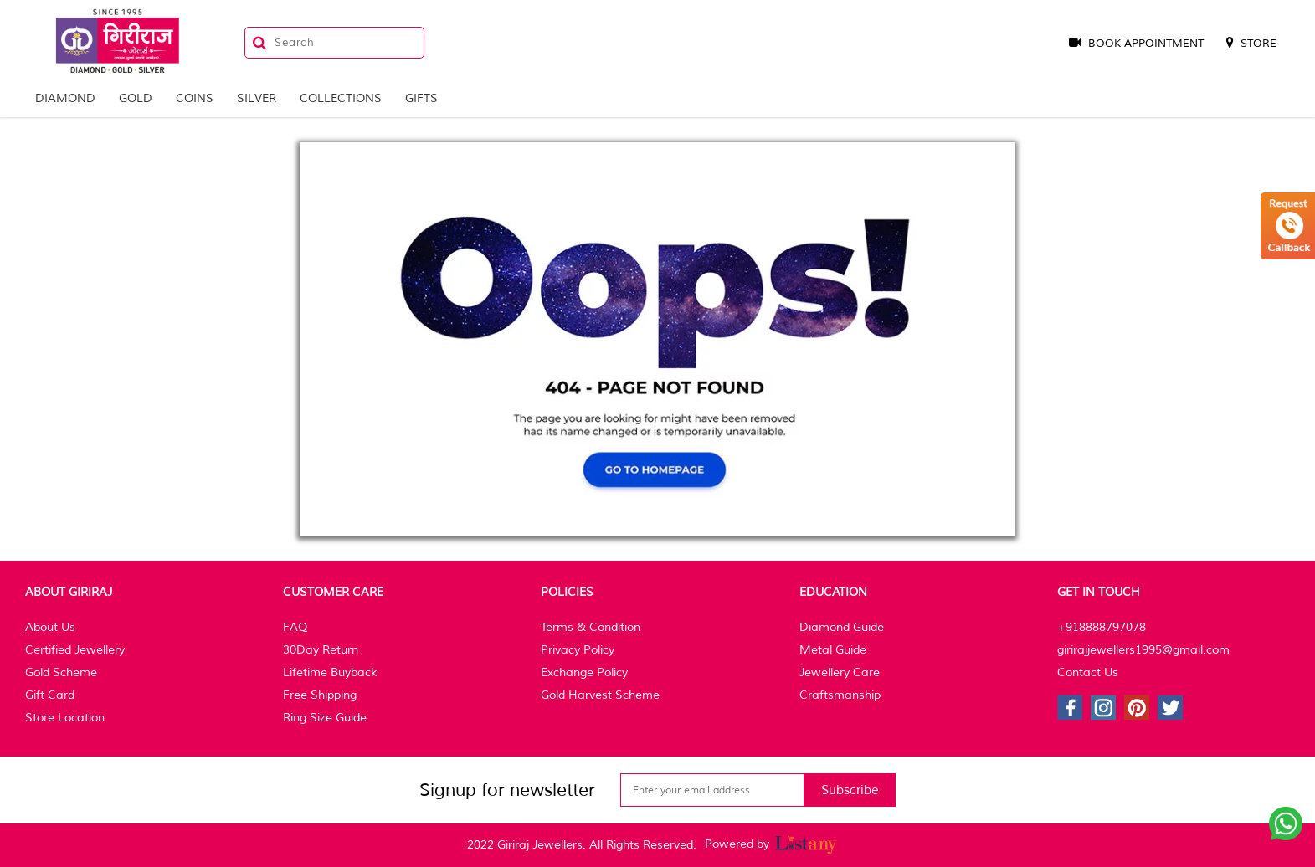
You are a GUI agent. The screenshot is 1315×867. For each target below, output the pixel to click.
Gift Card (49, 695)
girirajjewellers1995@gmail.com (1143, 650)
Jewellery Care (839, 672)
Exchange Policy (584, 672)
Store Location (65, 718)
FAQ (295, 627)
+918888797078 (1101, 627)
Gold (135, 98)
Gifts (421, 98)
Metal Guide (832, 650)
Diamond (65, 98)
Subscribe (850, 790)
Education (833, 592)
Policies (567, 592)
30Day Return (320, 650)
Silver (256, 98)
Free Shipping (320, 695)
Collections (341, 98)
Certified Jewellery (75, 650)
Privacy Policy (577, 650)
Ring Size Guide (325, 718)
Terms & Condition (590, 627)
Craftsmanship (840, 695)
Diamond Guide (841, 627)
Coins (194, 98)
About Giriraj (68, 592)
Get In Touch (1098, 592)
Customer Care (333, 592)
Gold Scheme (61, 672)
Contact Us (1087, 672)
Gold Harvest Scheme (600, 695)
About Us (50, 627)
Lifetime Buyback (330, 672)
